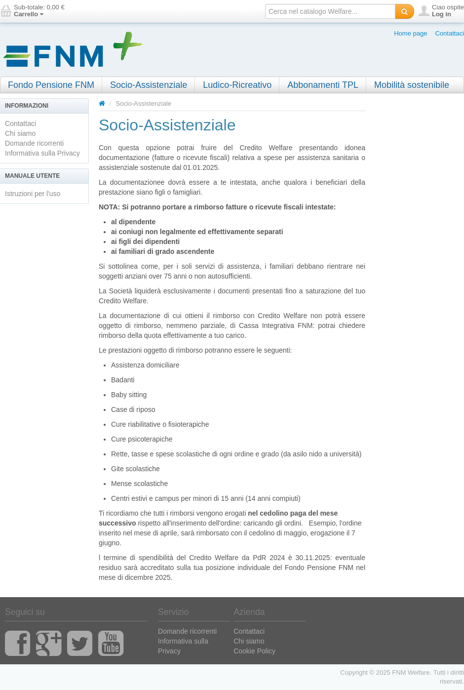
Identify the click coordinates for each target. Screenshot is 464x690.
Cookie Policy (254, 651)
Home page (410, 33)
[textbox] (330, 11)
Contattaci (449, 33)
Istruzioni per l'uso (32, 194)
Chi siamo (20, 133)
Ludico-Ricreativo (237, 85)
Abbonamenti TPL (322, 85)
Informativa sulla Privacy (42, 153)
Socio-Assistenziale (148, 85)
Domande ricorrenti (34, 143)
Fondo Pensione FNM (51, 85)
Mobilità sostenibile (411, 85)
